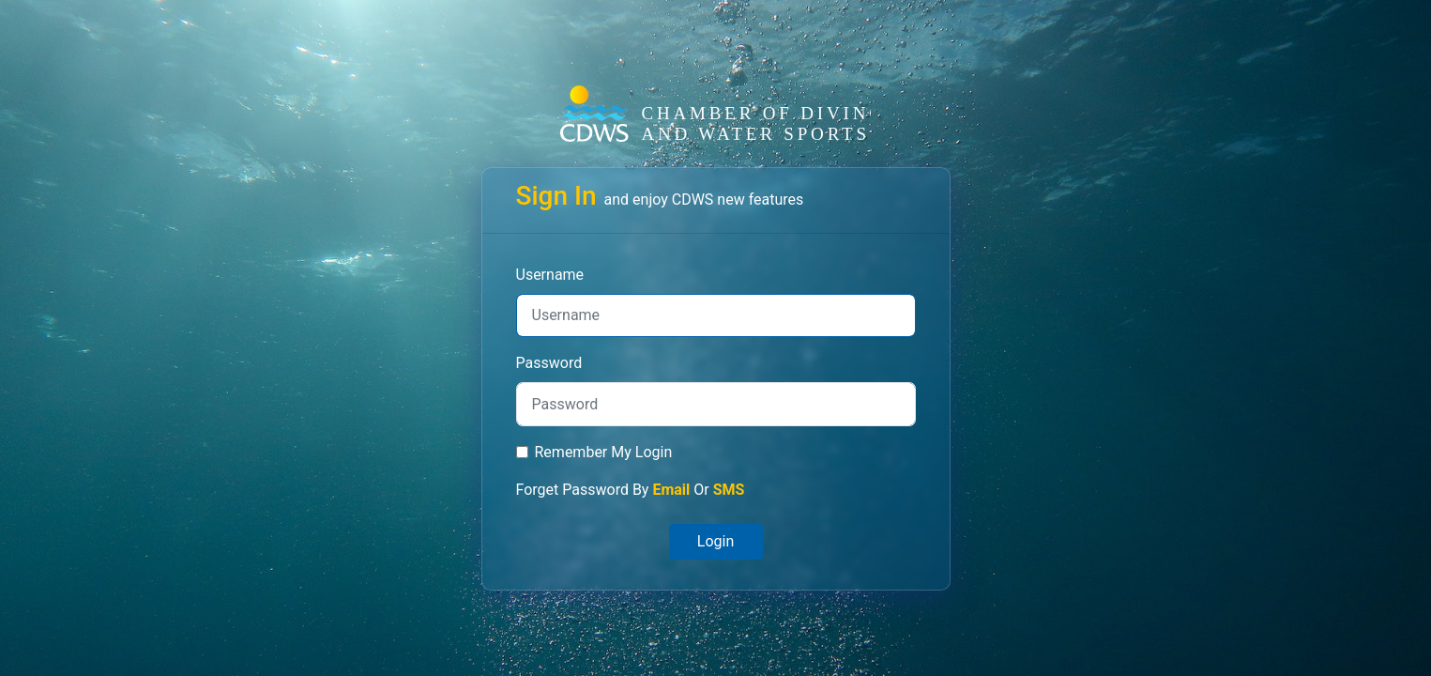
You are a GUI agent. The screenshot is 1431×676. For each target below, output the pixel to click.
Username (550, 275)
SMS (729, 490)
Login (715, 541)
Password (549, 363)
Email (671, 490)
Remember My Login (604, 452)
